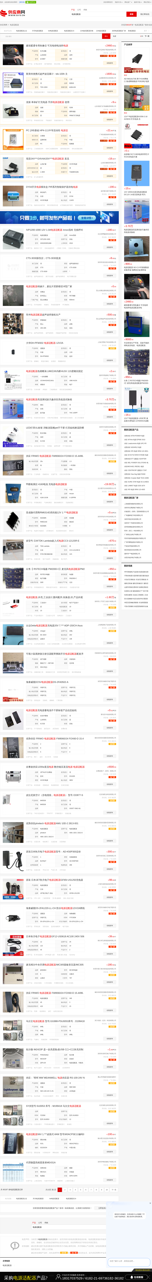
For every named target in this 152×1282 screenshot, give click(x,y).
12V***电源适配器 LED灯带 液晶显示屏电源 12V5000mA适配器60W (136, 420)
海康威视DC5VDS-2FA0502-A (47, 682)
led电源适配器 (53, 31)
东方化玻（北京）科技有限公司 (105, 1020)
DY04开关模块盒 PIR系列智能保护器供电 (52, 187)
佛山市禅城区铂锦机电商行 (107, 1077)
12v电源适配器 (101, 31)
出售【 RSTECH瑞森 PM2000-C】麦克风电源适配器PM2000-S (136, 383)
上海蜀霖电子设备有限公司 (107, 625)
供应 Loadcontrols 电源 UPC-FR (135, 443)
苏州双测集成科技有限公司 (133, 527)
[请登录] (22, 2)
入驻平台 (32, 2)
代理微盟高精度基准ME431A (41, 1162)
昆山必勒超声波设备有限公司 (106, 319)
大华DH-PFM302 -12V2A (44, 343)
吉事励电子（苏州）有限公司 (106, 771)
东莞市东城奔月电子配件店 (107, 681)
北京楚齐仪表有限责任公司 (107, 488)
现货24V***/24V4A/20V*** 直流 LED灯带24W (47, 158)
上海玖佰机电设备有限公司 (107, 884)
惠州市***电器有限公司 (132, 554)
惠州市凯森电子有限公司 (107, 375)
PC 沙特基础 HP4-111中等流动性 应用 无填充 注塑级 (47, 130)
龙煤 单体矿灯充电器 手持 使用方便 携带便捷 (47, 102)
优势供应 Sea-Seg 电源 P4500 (134, 474)
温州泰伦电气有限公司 (108, 191)
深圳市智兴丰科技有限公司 (107, 517)
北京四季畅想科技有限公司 (107, 234)
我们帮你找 (144, 14)
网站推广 (128, 2)
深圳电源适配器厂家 (119, 31)
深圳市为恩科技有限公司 (107, 427)
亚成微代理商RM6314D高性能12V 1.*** (52, 512)
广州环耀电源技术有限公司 (133, 542)
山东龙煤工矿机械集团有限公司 (105, 106)
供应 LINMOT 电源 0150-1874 (134, 486)
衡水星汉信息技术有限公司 (107, 1138)
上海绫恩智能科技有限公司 (133, 504)
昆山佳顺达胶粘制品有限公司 (106, 290)
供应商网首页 (108, 2)
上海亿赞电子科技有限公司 (107, 342)
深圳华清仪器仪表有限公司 (107, 262)
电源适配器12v (69, 31)
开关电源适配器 (37, 31)
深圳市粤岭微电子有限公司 (107, 1162)
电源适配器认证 (21, 31)
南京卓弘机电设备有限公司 (107, 940)
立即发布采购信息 (105, 1208)
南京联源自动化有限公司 (132, 550)
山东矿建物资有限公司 (108, 163)
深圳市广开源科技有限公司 (133, 523)
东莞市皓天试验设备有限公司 (106, 403)
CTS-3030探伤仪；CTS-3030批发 (43, 258)
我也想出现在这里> (143, 1270)
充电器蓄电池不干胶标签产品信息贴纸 (51, 710)
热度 (114, 36)
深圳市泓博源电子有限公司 (133, 508)
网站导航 (147, 2)
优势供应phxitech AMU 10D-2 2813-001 (52, 823)
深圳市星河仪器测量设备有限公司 (104, 573)
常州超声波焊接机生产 (43, 314)
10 (107, 1190)
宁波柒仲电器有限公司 (132, 546)
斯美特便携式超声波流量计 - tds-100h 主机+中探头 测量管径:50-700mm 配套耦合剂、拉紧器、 (47, 74)
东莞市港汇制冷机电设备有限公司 (104, 969)
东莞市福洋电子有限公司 (132, 557)
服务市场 (137, 2)
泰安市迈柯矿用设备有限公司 (106, 50)
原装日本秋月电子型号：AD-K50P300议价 (53, 851)
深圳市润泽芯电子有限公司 (107, 1054)
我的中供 (118, 2)
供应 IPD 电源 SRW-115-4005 (134, 489)
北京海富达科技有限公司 (107, 794)
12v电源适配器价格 (86, 31)
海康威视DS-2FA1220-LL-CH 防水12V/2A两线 (55, 908)
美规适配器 (132, 31)
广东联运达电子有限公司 (132, 534)
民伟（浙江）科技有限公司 (133, 531)
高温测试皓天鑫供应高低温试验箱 (49, 399)
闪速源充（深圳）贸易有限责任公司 (136, 511)
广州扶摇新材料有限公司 (107, 134)
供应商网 (3, 25)
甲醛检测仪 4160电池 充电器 (46, 484)
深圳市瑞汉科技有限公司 (132, 519)
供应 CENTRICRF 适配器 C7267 (135, 470)
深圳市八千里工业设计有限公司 (105, 601)
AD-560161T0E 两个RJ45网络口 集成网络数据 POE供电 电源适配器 (136, 81)
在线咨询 (110, 63)
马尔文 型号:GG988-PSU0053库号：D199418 (55, 1021)
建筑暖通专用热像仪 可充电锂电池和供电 (47, 45)
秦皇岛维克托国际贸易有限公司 (105, 455)
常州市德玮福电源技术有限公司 (135, 538)
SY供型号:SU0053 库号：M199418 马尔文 (53, 1106)
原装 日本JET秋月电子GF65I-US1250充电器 (54, 880)
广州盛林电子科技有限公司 (133, 515)
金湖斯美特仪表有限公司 (107, 78)
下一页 (147, 36)
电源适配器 (139, 25)
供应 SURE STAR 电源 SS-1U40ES (136, 482)
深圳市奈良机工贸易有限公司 (106, 856)
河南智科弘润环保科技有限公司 (105, 653)
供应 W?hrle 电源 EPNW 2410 (134, 440)
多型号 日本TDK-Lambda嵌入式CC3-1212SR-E (52, 541)
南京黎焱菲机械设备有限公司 (106, 545)
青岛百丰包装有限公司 (108, 714)
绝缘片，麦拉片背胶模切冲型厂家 (49, 286)
